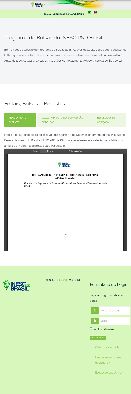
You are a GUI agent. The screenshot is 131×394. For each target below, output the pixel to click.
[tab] (20, 120)
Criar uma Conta (107, 347)
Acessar (98, 337)
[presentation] (20, 120)
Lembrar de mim (103, 329)
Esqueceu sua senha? (109, 372)
